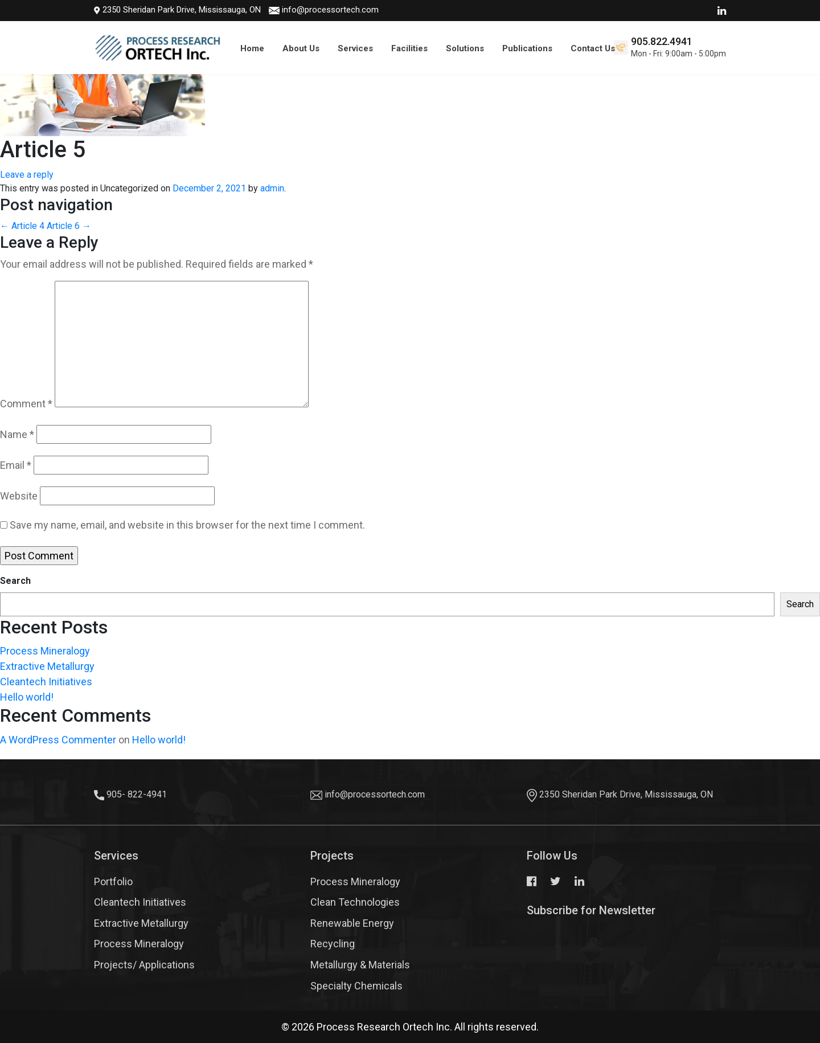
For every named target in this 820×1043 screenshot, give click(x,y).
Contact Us (593, 48)
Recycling (332, 944)
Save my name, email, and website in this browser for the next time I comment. (187, 525)
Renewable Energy (352, 923)
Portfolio (113, 881)
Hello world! (27, 697)
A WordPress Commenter (58, 740)
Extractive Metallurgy (47, 666)
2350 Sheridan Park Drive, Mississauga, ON (166, 10)
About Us (300, 48)
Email (15, 465)
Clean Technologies (355, 902)
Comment (26, 404)
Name (17, 434)
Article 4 (22, 225)
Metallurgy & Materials (360, 965)
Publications (527, 48)
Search (15, 580)
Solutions (465, 48)
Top (791, 1000)
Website (19, 496)
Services (355, 48)
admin (272, 188)
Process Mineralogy (45, 651)
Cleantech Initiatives (46, 682)
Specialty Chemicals (356, 986)
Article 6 (69, 225)
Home (252, 48)
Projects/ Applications (144, 965)
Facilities (409, 48)
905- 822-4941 (136, 794)
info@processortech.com (319, 10)
